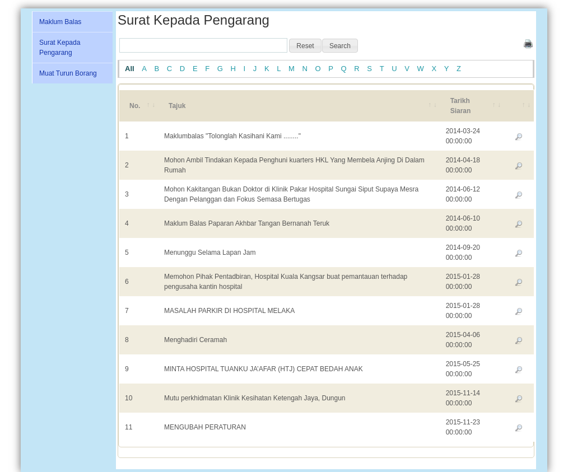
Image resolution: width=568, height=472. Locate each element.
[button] (305, 46)
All (129, 68)
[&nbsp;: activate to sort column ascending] (519, 105)
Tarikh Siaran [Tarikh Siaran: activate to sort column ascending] (460, 106)
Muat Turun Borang (68, 73)
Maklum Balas (60, 22)
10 (128, 398)
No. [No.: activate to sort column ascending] (134, 106)
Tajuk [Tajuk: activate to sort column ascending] (177, 106)
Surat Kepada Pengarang (59, 48)
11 (128, 427)
